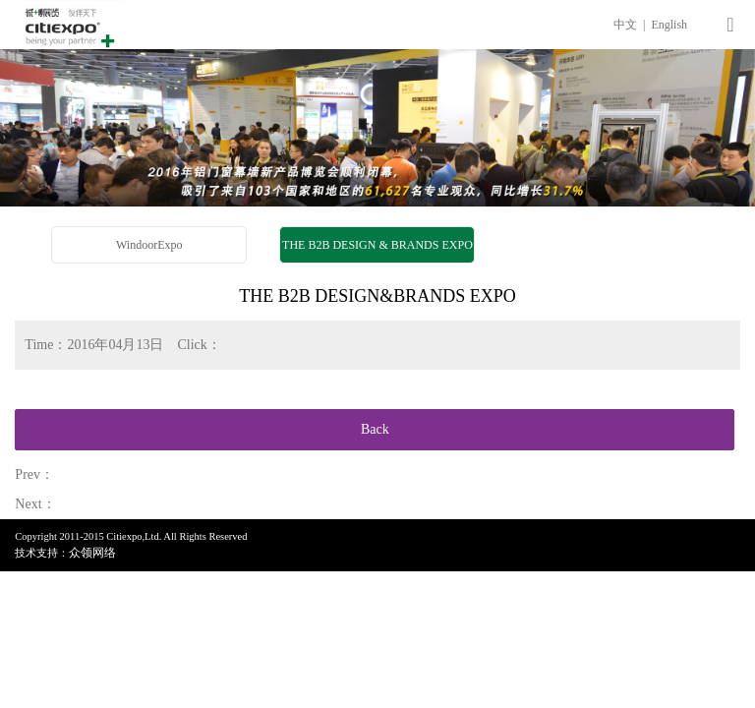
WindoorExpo (149, 245)
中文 (626, 24)
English (669, 24)
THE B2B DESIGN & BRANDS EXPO (377, 245)
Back (375, 429)
